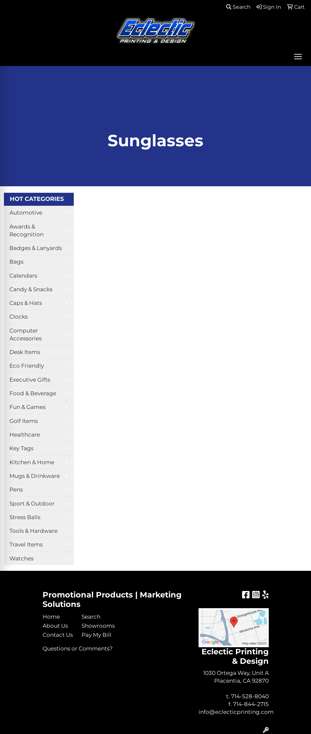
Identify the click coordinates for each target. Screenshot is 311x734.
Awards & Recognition (26, 230)
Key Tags (21, 448)
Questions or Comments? (78, 648)
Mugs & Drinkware (34, 475)
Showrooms (97, 625)
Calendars (23, 275)
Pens (16, 489)
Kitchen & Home (31, 462)
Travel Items (26, 544)
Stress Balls (24, 517)
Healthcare (24, 434)
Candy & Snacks (30, 289)
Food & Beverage (32, 393)
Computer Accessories (25, 334)
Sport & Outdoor (32, 503)
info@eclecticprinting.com (236, 711)
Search (238, 7)
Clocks (18, 316)
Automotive (25, 212)
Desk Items (24, 351)
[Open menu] (298, 56)
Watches (21, 558)
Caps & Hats (25, 302)
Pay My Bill (96, 634)
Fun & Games (27, 406)
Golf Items (23, 420)
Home (51, 616)
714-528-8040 (250, 696)
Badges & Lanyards (35, 247)
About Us (55, 625)
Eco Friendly (26, 365)
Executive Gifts (29, 379)
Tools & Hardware (33, 530)
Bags (16, 261)
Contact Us (58, 634)
